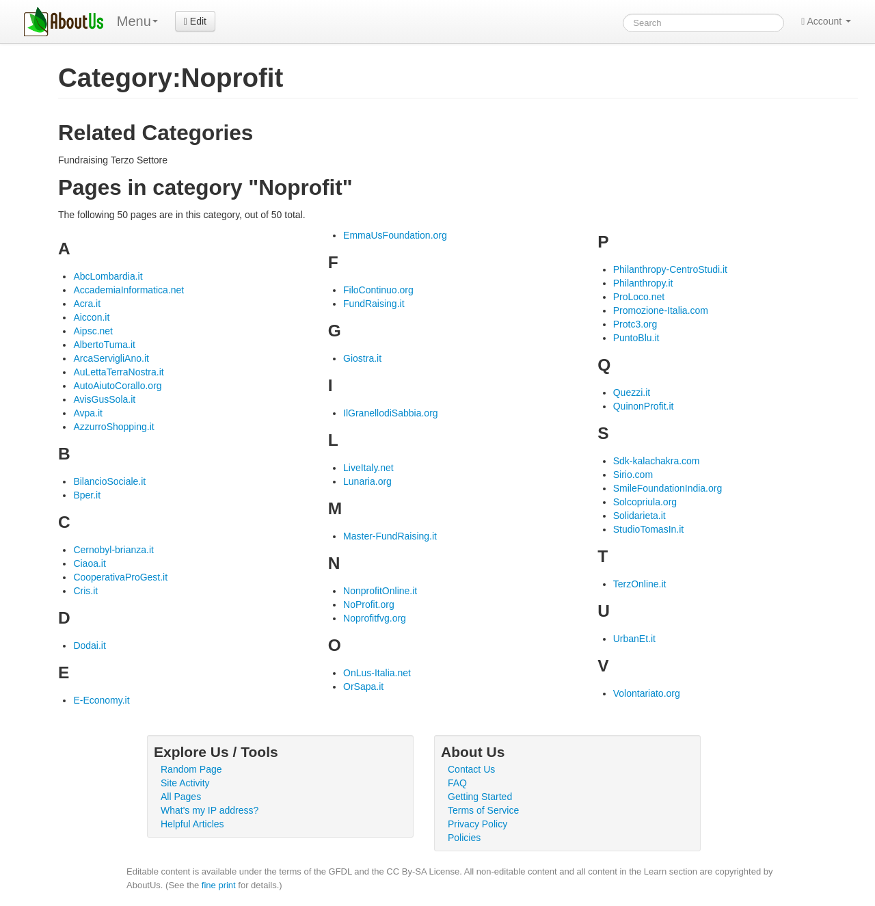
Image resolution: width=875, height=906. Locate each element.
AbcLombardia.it (107, 276)
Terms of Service (483, 810)
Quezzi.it (631, 392)
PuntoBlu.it (636, 337)
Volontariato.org (646, 693)
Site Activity (185, 782)
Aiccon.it (91, 317)
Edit (195, 21)
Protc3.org (635, 324)
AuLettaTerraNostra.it (118, 372)
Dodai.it (89, 645)
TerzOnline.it (640, 583)
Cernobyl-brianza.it (113, 549)
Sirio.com (633, 474)
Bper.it (86, 495)
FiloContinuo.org (378, 289)
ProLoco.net (639, 296)
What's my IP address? (209, 810)
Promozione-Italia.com (660, 310)
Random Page (191, 769)
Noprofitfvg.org (374, 618)
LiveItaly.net (368, 467)
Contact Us (471, 769)
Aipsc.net (93, 330)
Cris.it (85, 590)
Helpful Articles (192, 823)
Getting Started (480, 796)
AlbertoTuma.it (104, 344)
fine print (219, 885)
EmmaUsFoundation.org (395, 235)
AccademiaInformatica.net (128, 289)
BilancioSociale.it (109, 481)
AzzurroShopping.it (113, 426)
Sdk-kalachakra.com (656, 460)
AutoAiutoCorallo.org (117, 385)
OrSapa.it (363, 686)
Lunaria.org (367, 481)
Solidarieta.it (639, 515)
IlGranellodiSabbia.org (390, 413)
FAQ (457, 782)
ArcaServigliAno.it (111, 358)
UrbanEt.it (634, 638)
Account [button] (826, 21)
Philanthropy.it (643, 283)
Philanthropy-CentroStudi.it (670, 269)
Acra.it (86, 303)
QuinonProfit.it (643, 406)
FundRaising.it (374, 303)
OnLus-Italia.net (377, 672)
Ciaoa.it (89, 563)
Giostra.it (362, 358)
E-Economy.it (101, 700)
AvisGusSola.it (104, 399)
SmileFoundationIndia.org (668, 488)
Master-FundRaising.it (390, 536)
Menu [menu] (137, 21)
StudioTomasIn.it (648, 529)
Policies (464, 837)
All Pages (181, 796)
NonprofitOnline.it (380, 590)
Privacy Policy (477, 823)
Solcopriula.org (645, 501)
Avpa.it (88, 413)
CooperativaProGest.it (120, 577)
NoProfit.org (368, 604)
